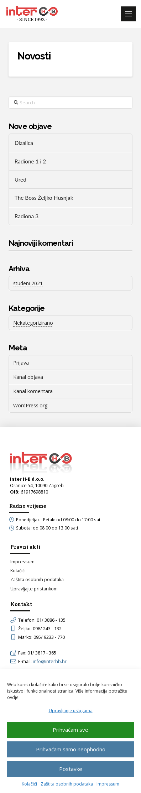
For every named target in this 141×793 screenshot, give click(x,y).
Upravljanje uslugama (71, 711)
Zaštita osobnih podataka (67, 784)
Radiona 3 (26, 216)
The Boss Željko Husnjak (44, 197)
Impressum (107, 784)
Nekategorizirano (33, 322)
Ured (20, 179)
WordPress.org (30, 405)
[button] (128, 13)
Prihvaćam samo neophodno (70, 749)
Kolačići (29, 784)
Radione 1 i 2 (30, 161)
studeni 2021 (28, 283)
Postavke (70, 768)
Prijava (21, 362)
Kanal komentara (33, 391)
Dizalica (24, 143)
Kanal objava (28, 377)
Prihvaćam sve (70, 729)
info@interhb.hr (50, 661)
